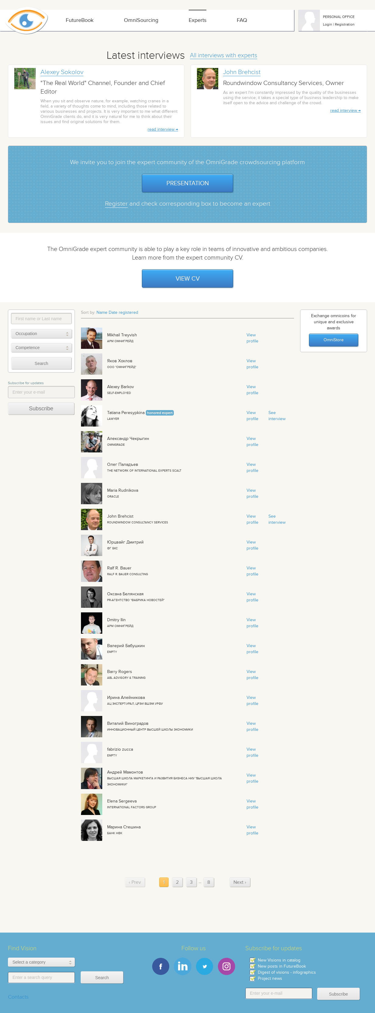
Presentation (187, 183)
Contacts (18, 997)
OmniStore (334, 339)
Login (327, 24)
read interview (161, 129)
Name (101, 312)
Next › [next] (239, 882)
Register (116, 203)
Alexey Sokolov (61, 72)
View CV (188, 278)
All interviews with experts (223, 55)
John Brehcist (242, 72)
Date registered (123, 312)
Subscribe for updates (26, 383)
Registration (345, 24)
